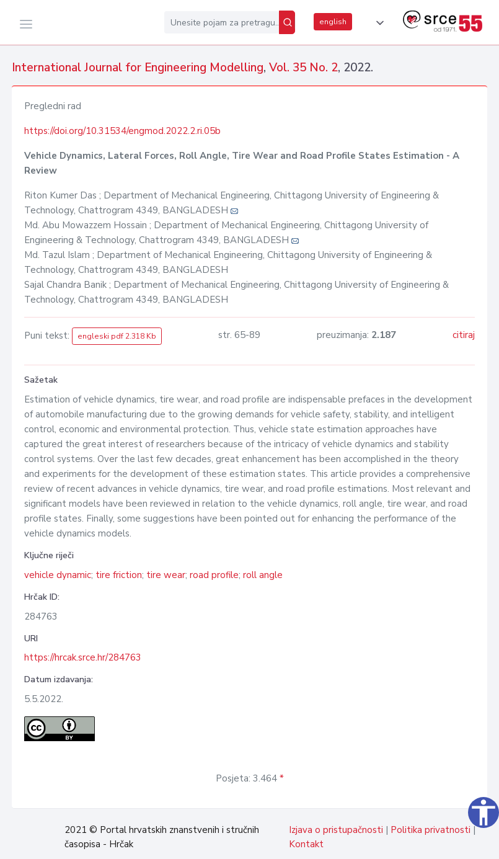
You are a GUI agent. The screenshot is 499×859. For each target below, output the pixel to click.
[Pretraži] (287, 22)
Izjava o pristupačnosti (336, 830)
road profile (214, 575)
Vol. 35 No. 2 (303, 68)
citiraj (464, 335)
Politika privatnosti (430, 830)
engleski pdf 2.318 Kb (116, 336)
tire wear (165, 575)
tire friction (118, 575)
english (333, 22)
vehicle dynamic (57, 575)
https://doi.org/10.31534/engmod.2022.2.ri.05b (122, 131)
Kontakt (306, 844)
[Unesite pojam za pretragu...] (222, 22)
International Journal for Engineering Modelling (137, 68)
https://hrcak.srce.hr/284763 (82, 657)
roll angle (263, 575)
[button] (377, 23)
